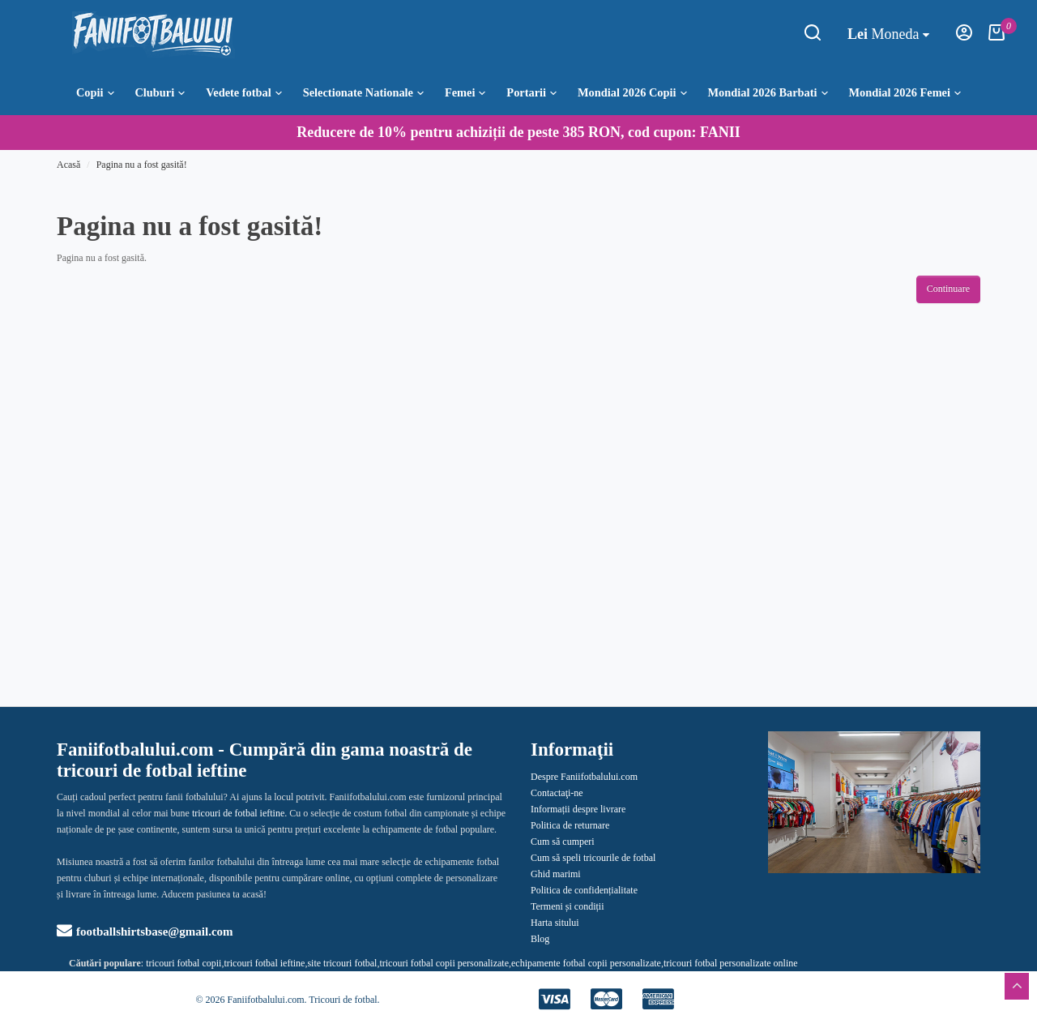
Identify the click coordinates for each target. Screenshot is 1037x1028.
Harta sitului (555, 922)
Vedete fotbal (244, 92)
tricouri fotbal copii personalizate (444, 963)
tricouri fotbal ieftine (264, 963)
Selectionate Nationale (363, 92)
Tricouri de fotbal (343, 999)
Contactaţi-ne (557, 793)
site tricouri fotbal (342, 963)
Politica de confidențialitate (584, 890)
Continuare (948, 288)
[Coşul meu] (996, 37)
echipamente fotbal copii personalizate (586, 963)
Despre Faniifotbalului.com (584, 776)
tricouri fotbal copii (183, 963)
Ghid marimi (556, 874)
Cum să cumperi (563, 841)
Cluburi (159, 92)
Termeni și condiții (567, 906)
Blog (540, 938)
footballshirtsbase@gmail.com (145, 931)
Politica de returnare (570, 825)
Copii (95, 92)
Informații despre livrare (578, 809)
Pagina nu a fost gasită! (141, 164)
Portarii (531, 92)
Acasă (68, 164)
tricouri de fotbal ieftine (238, 813)
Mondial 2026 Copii (632, 92)
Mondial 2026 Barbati (767, 92)
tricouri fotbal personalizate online (731, 963)
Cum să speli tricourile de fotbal (593, 857)
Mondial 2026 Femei (905, 92)
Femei (465, 92)
